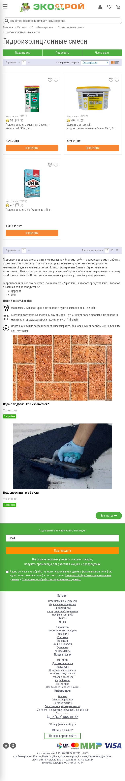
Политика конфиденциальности (62, 706)
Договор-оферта (62, 702)
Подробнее (9, 416)
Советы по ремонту (62, 699)
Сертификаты (62, 680)
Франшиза (62, 647)
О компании (62, 627)
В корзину (32, 148)
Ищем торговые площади (63, 630)
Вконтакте (6, 746)
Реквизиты (63, 633)
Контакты (62, 637)
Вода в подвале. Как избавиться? (26, 404)
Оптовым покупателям (62, 673)
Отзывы (62, 696)
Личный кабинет (100, 7)
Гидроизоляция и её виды (21, 492)
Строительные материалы (62, 600)
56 (112, 250)
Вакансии (62, 640)
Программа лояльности (62, 670)
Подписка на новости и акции (62, 687)
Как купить (62, 659)
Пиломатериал (63, 607)
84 (117, 250)
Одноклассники (13, 746)
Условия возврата (62, 676)
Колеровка (63, 666)
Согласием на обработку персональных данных (51, 579)
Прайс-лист (62, 683)
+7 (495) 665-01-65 (64, 717)
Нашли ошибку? (62, 730)
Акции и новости (62, 643)
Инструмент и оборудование (62, 611)
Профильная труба (62, 614)
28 (106, 250)
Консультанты (62, 650)
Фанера (63, 618)
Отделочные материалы (62, 604)
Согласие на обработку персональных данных (62, 709)
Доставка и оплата (62, 663)
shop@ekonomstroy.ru (62, 724)
